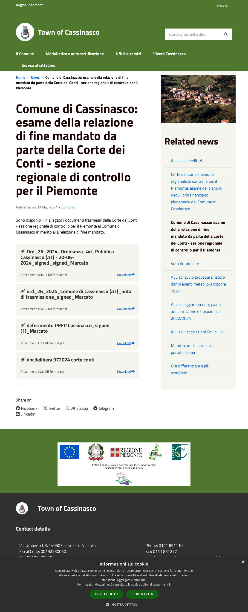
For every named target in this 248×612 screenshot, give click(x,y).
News (36, 77)
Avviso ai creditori (186, 161)
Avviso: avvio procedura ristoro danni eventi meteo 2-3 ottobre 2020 (198, 284)
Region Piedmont (29, 5)
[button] (124, 604)
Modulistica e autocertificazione (75, 54)
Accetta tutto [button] (106, 594)
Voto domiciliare (185, 263)
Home (21, 77)
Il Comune (25, 54)
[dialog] (124, 584)
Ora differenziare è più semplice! (190, 369)
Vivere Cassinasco (169, 54)
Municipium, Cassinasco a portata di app (193, 348)
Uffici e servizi (128, 54)
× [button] (243, 562)
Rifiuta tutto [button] (142, 594)
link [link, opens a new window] (168, 584)
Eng (223, 6)
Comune (67, 207)
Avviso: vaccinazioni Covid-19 (197, 332)
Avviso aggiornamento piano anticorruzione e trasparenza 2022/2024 (196, 311)
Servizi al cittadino (38, 65)
